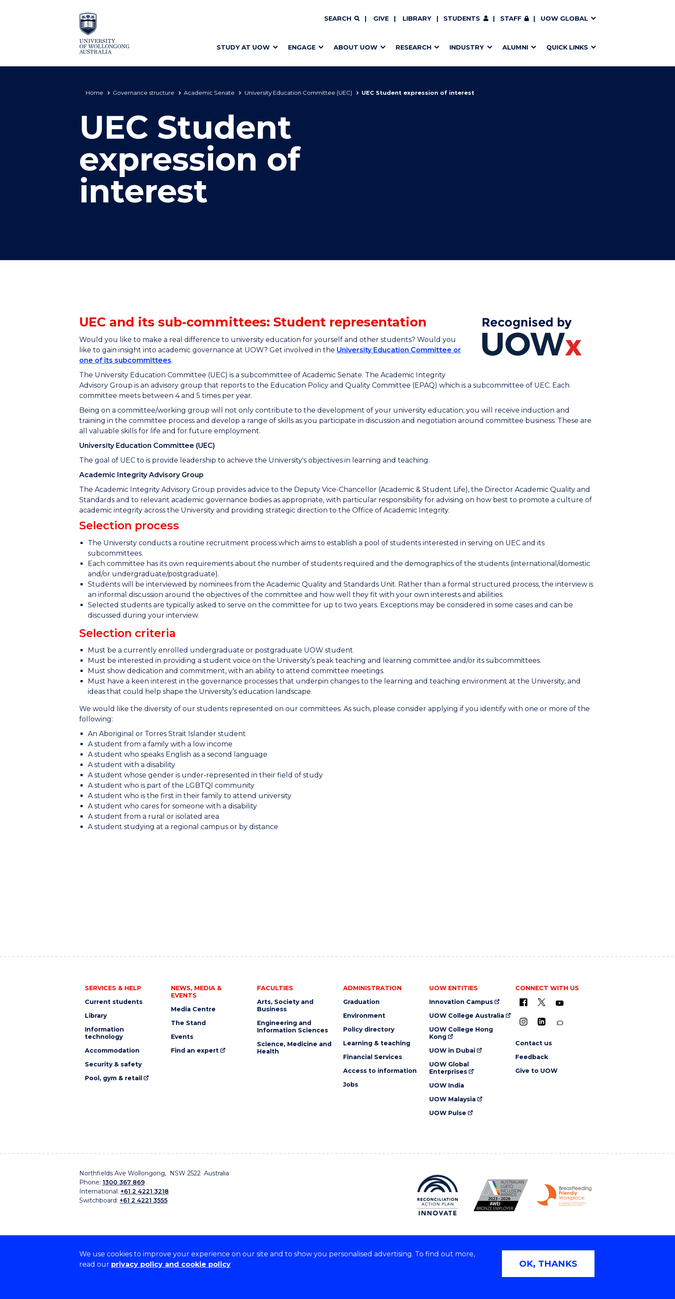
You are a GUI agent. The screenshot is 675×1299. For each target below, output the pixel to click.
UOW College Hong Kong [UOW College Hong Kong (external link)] (461, 1033)
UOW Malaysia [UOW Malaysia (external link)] (452, 1099)
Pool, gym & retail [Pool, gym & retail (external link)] (113, 1078)
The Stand (188, 1023)
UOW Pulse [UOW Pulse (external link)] (447, 1113)
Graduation (361, 1002)
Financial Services (372, 1057)
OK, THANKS (548, 1264)
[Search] (342, 19)
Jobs (350, 1084)
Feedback (531, 1057)
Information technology (104, 1033)
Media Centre (193, 1009)
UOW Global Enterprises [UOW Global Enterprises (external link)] (449, 1068)
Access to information (380, 1071)
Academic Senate (209, 92)
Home (94, 92)
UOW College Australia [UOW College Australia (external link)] (466, 1015)
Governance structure (143, 92)
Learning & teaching (376, 1043)
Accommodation (112, 1050)
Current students (113, 1002)
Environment (364, 1015)
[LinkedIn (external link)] (541, 1021)
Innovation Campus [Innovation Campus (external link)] (461, 1002)
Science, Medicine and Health (294, 1048)
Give (381, 18)
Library (417, 18)
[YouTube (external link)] (559, 1003)
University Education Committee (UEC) (298, 92)
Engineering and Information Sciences (292, 1026)
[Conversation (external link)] (559, 1023)
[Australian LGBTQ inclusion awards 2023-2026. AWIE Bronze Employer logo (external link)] (501, 1195)
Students (461, 18)
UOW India (446, 1085)
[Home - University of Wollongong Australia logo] (104, 33)
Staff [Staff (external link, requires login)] (510, 18)
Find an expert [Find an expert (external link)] (195, 1050)
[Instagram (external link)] (523, 1021)
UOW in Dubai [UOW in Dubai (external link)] (452, 1050)
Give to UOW (536, 1071)
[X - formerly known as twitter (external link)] (541, 1002)
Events (182, 1037)
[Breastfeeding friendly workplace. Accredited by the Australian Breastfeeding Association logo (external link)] (564, 1195)
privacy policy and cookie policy (171, 1264)
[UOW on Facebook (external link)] (523, 1002)
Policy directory (368, 1029)
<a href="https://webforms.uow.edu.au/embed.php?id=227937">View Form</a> (337, 907)
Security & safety (113, 1064)
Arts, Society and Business (285, 1005)
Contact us (533, 1043)
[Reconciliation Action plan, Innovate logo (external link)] (437, 1195)
